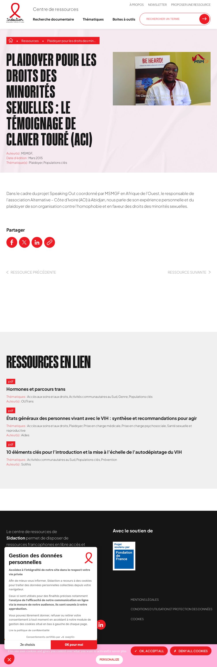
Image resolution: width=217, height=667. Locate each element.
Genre (123, 396)
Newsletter (157, 4)
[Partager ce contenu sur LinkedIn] (37, 242)
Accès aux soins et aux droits (47, 396)
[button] (9, 659)
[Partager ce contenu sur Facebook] (11, 242)
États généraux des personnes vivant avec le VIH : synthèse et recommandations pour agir (101, 418)
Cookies (137, 619)
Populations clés (55, 162)
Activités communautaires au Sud (93, 396)
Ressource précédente (31, 272)
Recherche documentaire (53, 19)
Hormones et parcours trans (35, 389)
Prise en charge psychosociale (144, 426)
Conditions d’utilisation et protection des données (171, 609)
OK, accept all (149, 651)
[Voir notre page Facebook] (47, 625)
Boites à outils (124, 19)
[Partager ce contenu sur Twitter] (24, 242)
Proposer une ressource (191, 4)
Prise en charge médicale (102, 426)
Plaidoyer (35, 162)
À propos (137, 4)
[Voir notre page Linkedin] (101, 625)
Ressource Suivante (189, 272)
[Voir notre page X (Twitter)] (60, 625)
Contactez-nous (55, 599)
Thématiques (93, 19)
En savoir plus (117, 651)
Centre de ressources (55, 9)
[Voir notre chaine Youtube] (87, 625)
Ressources (30, 41)
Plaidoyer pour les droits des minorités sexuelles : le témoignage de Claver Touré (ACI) (72, 41)
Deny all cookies (191, 651)
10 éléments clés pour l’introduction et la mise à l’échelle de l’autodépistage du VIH (94, 452)
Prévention (109, 459)
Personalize (109, 659)
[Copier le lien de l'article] (49, 242)
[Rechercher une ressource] (204, 19)
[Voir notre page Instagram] (74, 625)
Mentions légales (145, 599)
